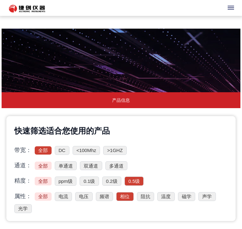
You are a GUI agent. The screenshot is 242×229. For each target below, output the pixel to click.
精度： (23, 180)
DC (62, 150)
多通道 (116, 166)
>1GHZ (115, 150)
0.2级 (111, 181)
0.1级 (89, 181)
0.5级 (134, 181)
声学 (207, 196)
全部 (43, 150)
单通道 (66, 166)
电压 (84, 196)
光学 (23, 208)
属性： (23, 196)
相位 (125, 196)
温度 (166, 196)
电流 (63, 196)
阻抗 (145, 196)
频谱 (104, 196)
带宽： (23, 150)
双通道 (91, 166)
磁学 (186, 196)
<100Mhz (86, 150)
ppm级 (66, 181)
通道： (23, 165)
